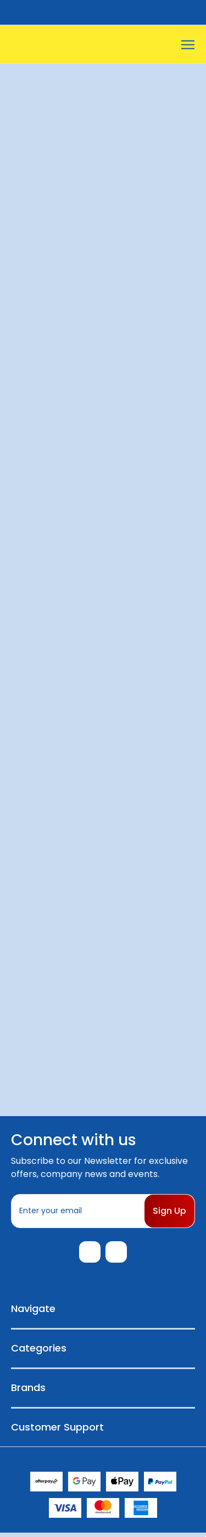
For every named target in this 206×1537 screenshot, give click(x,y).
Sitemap (161, 1462)
